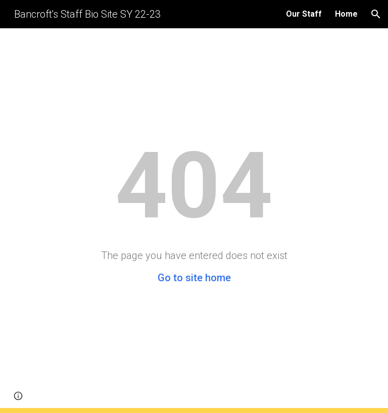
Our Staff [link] (304, 14)
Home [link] (346, 14)
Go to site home (194, 278)
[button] (376, 14)
